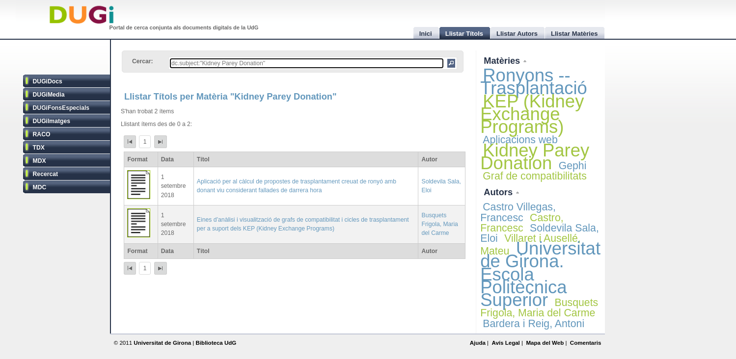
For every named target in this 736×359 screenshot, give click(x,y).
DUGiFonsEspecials (61, 107)
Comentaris (585, 343)
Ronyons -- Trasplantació (533, 81)
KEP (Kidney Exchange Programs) (532, 114)
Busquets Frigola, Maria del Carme (440, 224)
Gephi (573, 166)
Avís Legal (505, 343)
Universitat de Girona (162, 343)
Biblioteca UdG (216, 343)
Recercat (45, 174)
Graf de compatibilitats (535, 176)
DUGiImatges (51, 121)
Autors (499, 192)
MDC (40, 187)
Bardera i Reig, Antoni (533, 324)
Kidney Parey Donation (534, 156)
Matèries (503, 60)
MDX (39, 160)
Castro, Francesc (521, 223)
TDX (39, 147)
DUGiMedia (49, 94)
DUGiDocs (47, 81)
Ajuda (478, 343)
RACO (42, 134)
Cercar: (142, 61)
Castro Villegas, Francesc (518, 212)
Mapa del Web (545, 343)
